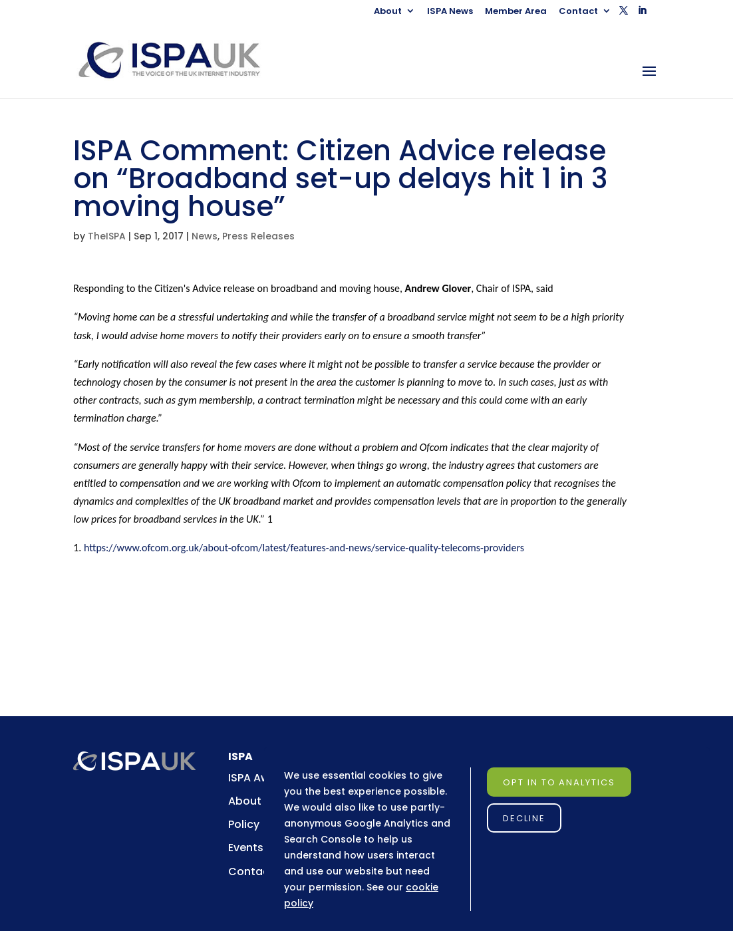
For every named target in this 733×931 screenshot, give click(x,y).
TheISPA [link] (107, 236)
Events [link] (245, 847)
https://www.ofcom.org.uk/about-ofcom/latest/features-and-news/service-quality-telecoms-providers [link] (304, 547)
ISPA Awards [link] (261, 777)
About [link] (388, 12)
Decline (524, 818)
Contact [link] (578, 12)
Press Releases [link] (258, 236)
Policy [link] (243, 824)
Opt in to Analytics (559, 782)
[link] (181, 59)
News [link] (205, 236)
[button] (623, 14)
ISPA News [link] (450, 12)
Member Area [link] (516, 12)
